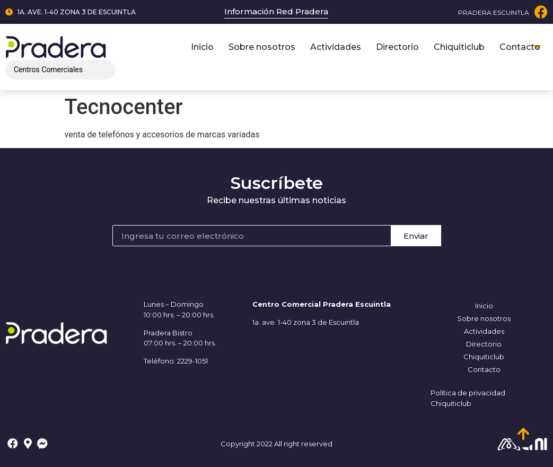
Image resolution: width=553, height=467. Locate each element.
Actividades (335, 47)
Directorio (397, 47)
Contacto (519, 47)
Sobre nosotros (262, 47)
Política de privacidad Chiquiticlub (468, 398)
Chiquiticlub (459, 47)
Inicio (202, 47)
